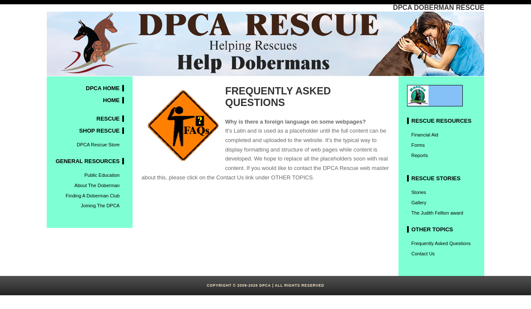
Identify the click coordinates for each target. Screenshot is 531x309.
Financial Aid (424, 134)
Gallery (418, 202)
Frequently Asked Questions (441, 243)
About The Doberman (97, 185)
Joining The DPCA (100, 205)
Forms (418, 145)
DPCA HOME (103, 88)
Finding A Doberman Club (93, 195)
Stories (418, 192)
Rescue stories (436, 178)
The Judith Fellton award (437, 212)
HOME (111, 100)
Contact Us (423, 253)
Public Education (102, 175)
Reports (419, 155)
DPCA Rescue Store (98, 144)
